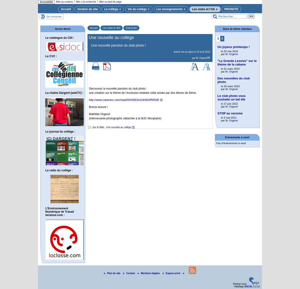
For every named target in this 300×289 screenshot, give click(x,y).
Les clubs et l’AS (205, 9)
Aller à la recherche (86, 1)
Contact (129, 273)
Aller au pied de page (110, 1)
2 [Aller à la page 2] (222, 38)
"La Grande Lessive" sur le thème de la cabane (237, 62)
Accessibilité (46, 2)
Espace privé (171, 273)
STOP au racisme (229, 113)
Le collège (112, 9)
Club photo (131, 28)
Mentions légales (149, 273)
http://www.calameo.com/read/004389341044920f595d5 (124, 100)
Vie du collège (139, 9)
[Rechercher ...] (229, 16)
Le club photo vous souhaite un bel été (231, 97)
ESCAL (249, 286)
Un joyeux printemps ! (233, 47)
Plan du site (112, 273)
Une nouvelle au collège (118, 127)
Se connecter (54, 16)
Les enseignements (171, 9)
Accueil (66, 9)
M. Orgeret (201, 58)
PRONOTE (231, 9)
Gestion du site (87, 9)
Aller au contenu (64, 1)
